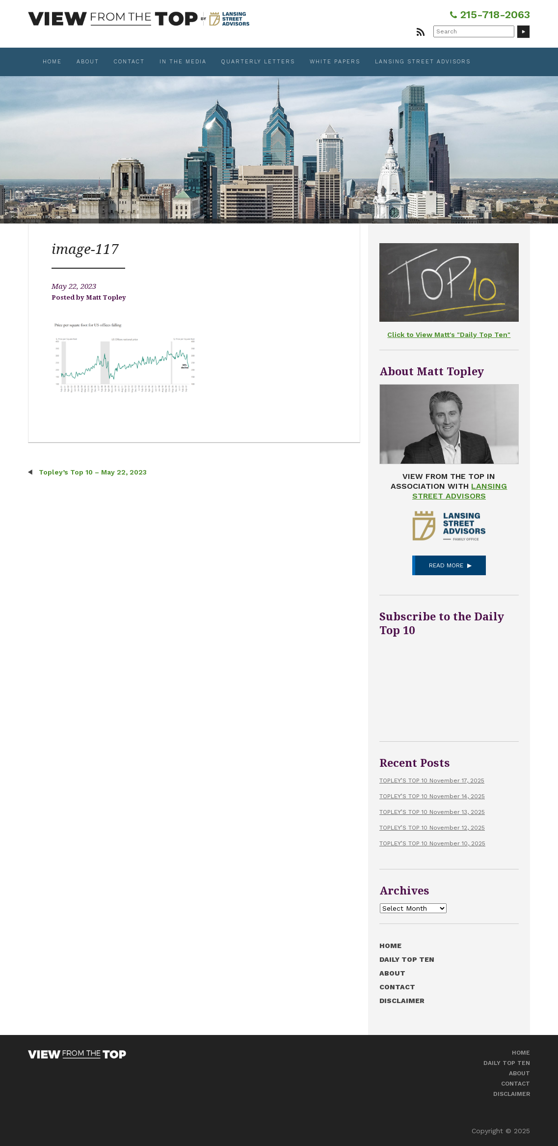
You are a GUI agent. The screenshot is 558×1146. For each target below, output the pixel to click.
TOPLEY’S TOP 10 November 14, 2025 (432, 796)
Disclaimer (402, 1001)
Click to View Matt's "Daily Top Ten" (448, 334)
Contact (129, 61)
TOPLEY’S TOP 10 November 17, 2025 (431, 780)
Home (52, 61)
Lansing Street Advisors (423, 61)
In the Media (183, 61)
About (88, 61)
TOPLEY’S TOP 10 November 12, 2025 (432, 827)
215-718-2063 (490, 14)
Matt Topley (106, 297)
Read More (446, 565)
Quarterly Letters (258, 61)
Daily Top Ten (406, 959)
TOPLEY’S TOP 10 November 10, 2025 (432, 843)
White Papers (335, 61)
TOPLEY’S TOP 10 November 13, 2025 (432, 812)
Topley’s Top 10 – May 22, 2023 (92, 472)
